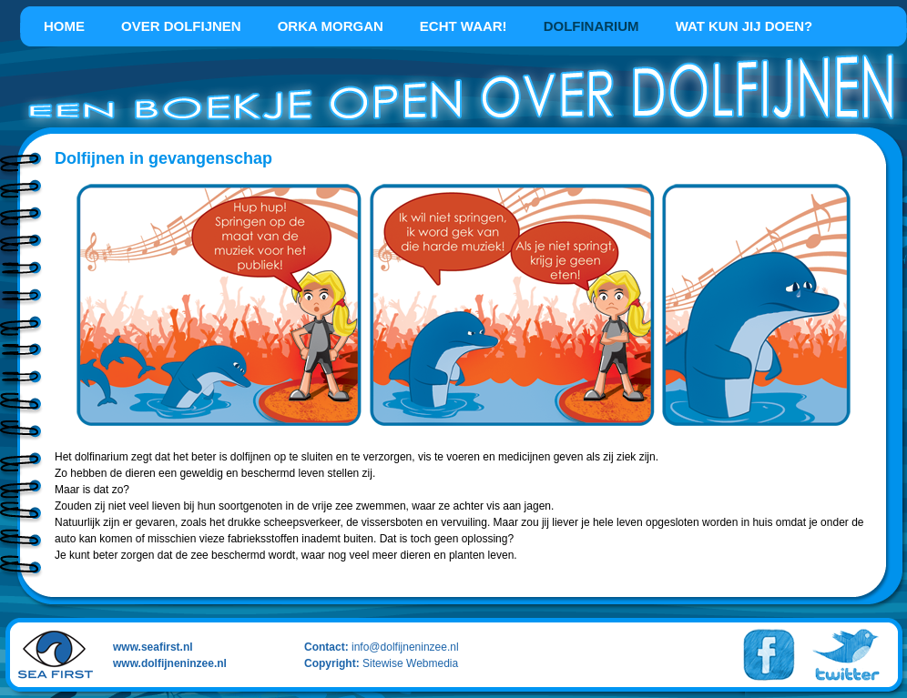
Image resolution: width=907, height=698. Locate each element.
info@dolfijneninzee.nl (405, 647)
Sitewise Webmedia (410, 663)
